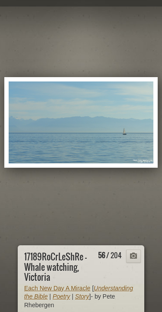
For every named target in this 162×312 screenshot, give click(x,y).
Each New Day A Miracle (57, 288)
